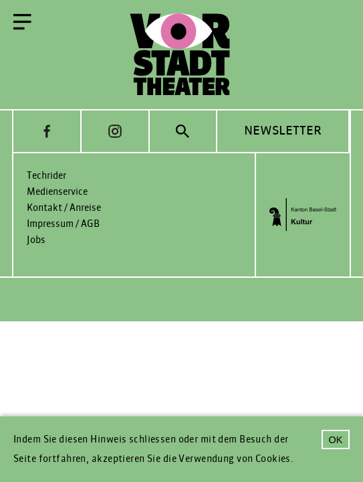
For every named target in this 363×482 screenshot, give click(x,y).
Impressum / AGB (63, 224)
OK (336, 439)
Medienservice (57, 191)
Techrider (46, 175)
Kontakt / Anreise (64, 208)
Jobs (36, 240)
